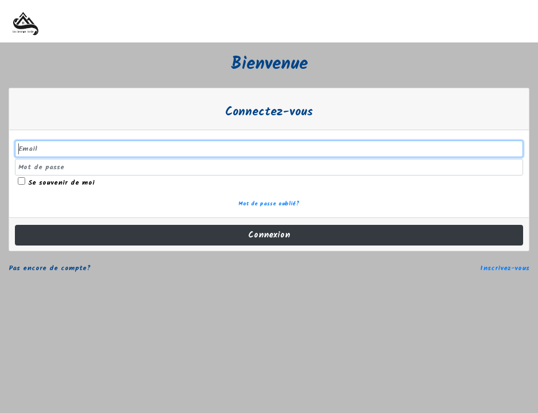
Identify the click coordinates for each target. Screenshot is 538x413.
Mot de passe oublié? (269, 204)
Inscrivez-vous (504, 268)
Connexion (269, 235)
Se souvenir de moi (56, 182)
